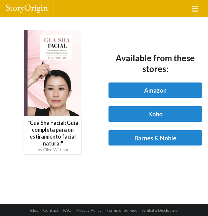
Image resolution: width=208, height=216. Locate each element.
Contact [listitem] (51, 210)
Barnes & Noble (155, 138)
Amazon (155, 90)
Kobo (155, 114)
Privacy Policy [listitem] (89, 210)
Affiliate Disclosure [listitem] (160, 210)
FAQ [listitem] (67, 210)
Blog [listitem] (34, 210)
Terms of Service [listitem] (122, 210)
